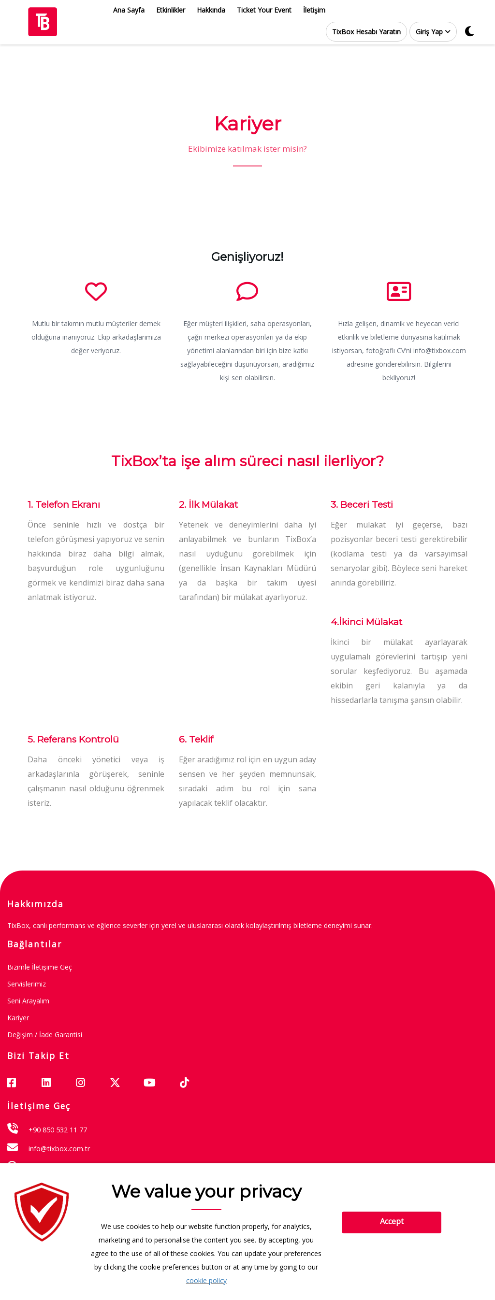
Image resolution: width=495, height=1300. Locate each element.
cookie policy (206, 1280)
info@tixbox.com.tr (59, 1148)
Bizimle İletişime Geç (39, 966)
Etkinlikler (170, 9)
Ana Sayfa (129, 9)
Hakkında (211, 9)
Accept (392, 1221)
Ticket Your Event (264, 9)
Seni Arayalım (28, 1000)
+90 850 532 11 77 (58, 1129)
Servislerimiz (26, 983)
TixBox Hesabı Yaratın (366, 31)
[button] (433, 32)
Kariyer (18, 1017)
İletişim (314, 9)
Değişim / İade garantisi (44, 1034)
